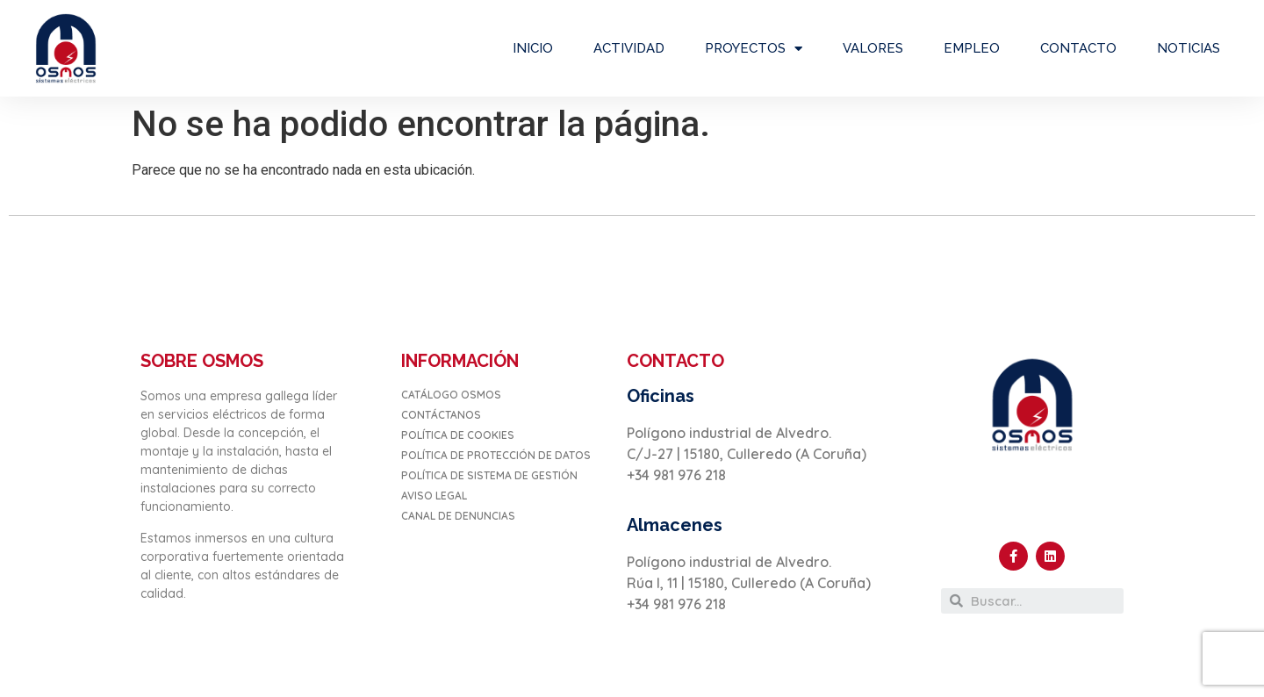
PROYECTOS (753, 48)
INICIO (533, 48)
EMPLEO (972, 48)
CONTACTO (1078, 48)
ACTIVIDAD (628, 48)
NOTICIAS (1188, 48)
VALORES (873, 48)
